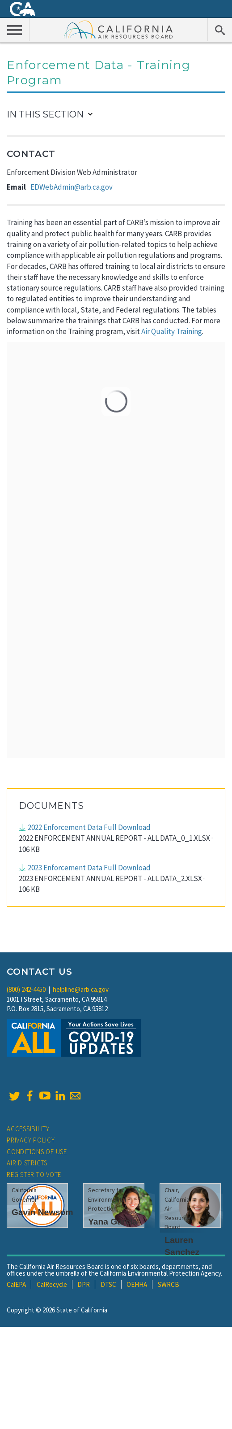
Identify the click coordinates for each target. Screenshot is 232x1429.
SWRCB (168, 1284)
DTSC (108, 1284)
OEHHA (137, 1284)
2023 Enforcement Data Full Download (89, 868)
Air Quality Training (171, 331)
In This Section (45, 114)
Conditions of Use (37, 1151)
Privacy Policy (31, 1140)
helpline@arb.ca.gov (81, 989)
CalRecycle (52, 1284)
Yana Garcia (112, 1221)
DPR (83, 1284)
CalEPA (16, 1284)
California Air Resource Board (118, 29)
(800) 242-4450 (26, 989)
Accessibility (28, 1129)
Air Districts (27, 1163)
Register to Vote (34, 1174)
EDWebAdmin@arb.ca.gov (71, 187)
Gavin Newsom (42, 1212)
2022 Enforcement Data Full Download (89, 827)
